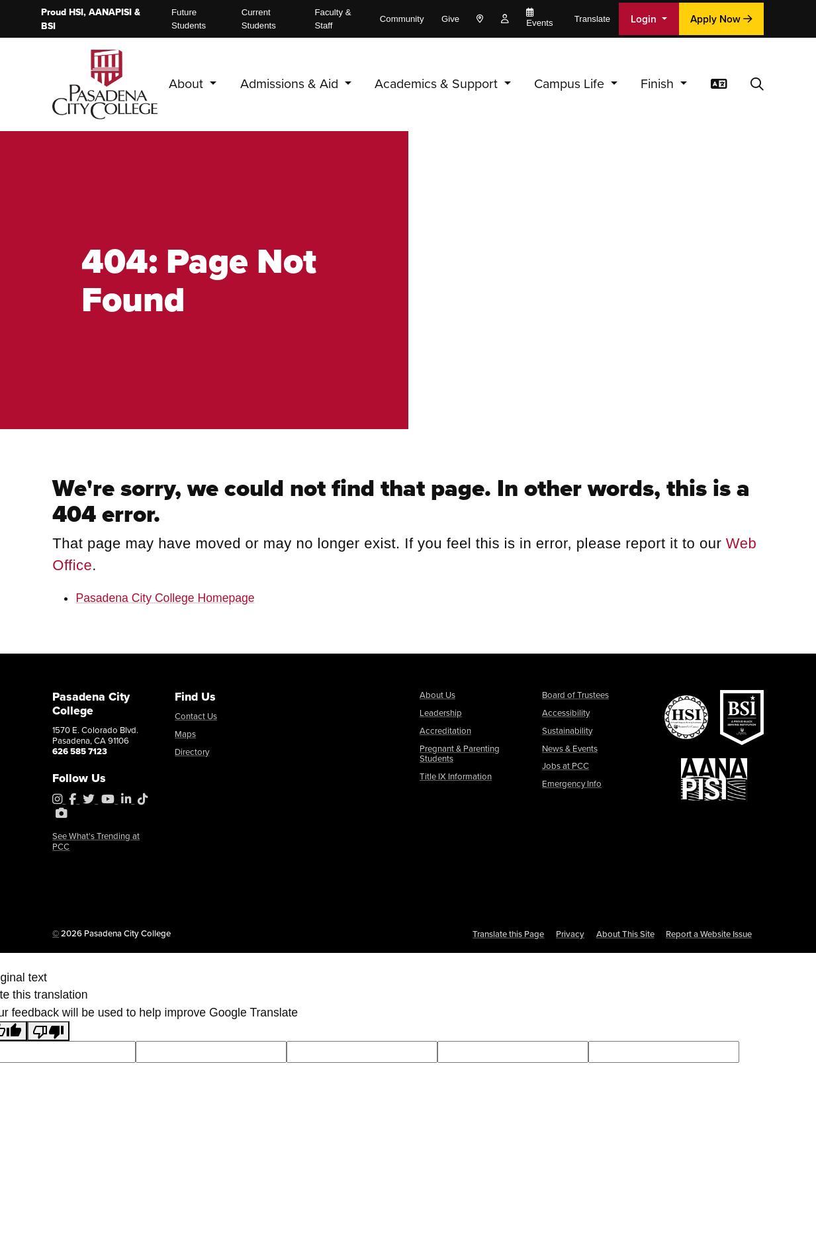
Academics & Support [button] (438, 83)
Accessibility (566, 713)
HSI (76, 12)
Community (402, 19)
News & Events (570, 748)
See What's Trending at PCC (96, 841)
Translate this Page (508, 934)
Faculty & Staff (333, 18)
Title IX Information (456, 776)
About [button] (187, 83)
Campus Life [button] (571, 83)
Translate (592, 19)
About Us (437, 695)
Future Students (188, 18)
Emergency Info (572, 783)
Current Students (259, 18)
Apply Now (721, 18)
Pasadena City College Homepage (164, 598)
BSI (48, 26)
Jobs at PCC (565, 766)
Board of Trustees (575, 695)
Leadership (441, 713)
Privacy (570, 934)
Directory (192, 752)
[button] (757, 84)
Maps (185, 734)
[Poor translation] (48, 1031)
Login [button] (645, 18)
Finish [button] (659, 83)
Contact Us (196, 716)
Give (450, 19)
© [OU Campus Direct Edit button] (55, 933)
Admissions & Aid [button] (290, 83)
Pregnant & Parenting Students (460, 754)
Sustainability (567, 730)
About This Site (625, 934)
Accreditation (445, 730)
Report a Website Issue (709, 934)
